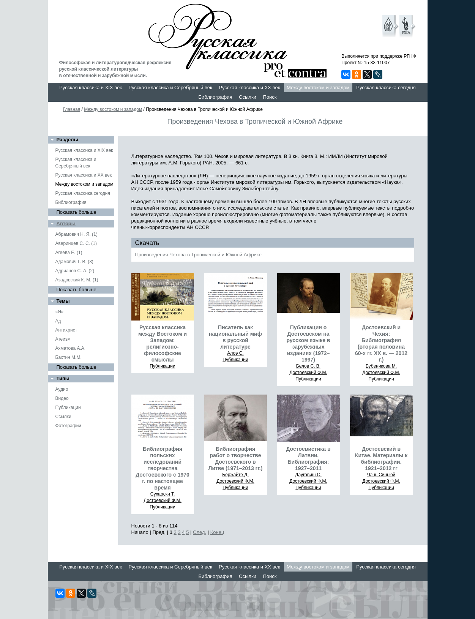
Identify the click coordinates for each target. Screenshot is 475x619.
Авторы (66, 223)
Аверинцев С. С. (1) (76, 243)
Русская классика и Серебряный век (170, 87)
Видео (62, 398)
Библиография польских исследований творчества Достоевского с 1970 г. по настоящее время (162, 468)
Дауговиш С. (308, 474)
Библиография (215, 97)
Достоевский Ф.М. (308, 372)
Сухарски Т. (162, 494)
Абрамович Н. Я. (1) (76, 234)
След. (199, 532)
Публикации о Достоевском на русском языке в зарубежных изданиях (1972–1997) (308, 343)
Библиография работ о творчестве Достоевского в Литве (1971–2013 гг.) (235, 458)
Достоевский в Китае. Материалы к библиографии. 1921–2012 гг (381, 458)
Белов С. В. (308, 366)
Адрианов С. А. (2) (75, 270)
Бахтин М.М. (68, 357)
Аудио (61, 389)
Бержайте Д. (235, 474)
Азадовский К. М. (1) (76, 280)
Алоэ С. (235, 353)
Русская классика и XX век (249, 87)
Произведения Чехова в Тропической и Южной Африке (198, 254)
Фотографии (68, 425)
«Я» (59, 311)
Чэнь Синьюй (381, 474)
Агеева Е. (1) (68, 252)
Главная (71, 109)
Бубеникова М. (381, 366)
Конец (217, 532)
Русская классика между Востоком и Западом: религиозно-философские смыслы (162, 343)
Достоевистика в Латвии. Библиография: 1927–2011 (308, 458)
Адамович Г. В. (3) (74, 261)
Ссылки (247, 97)
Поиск (269, 97)
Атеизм (63, 339)
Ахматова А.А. (70, 348)
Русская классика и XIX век (90, 87)
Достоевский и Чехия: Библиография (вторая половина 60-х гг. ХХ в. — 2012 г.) (381, 343)
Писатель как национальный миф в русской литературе (235, 337)
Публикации (68, 407)
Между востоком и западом (318, 87)
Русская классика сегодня (386, 87)
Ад (58, 321)
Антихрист (66, 330)
